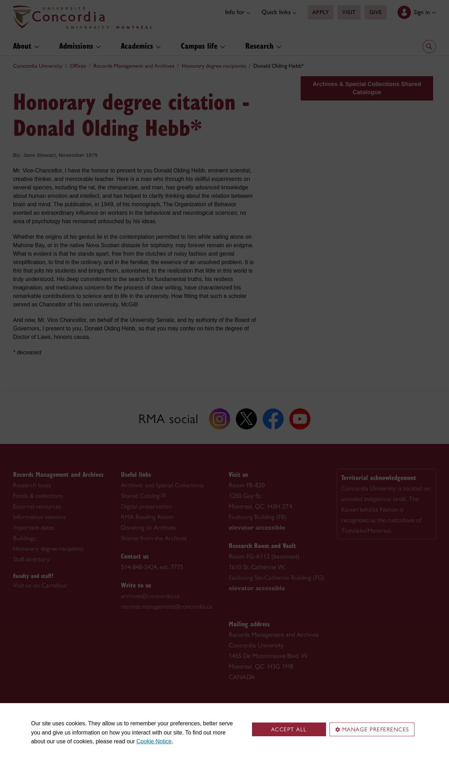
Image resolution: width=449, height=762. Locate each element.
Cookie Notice (154, 741)
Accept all (289, 729)
